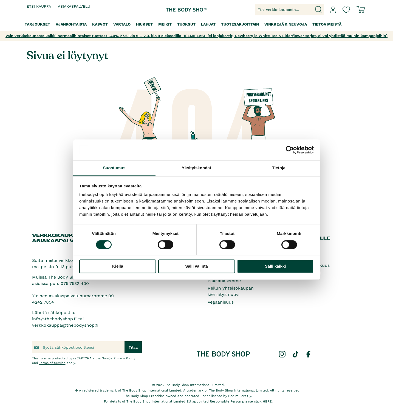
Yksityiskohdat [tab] (196, 168)
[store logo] (179, 9)
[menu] (196, 24)
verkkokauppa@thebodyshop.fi (65, 325)
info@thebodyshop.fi (54, 318)
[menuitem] (37, 24)
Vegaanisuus (221, 302)
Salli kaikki (275, 266)
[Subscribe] (133, 347)
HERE (267, 401)
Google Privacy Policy (118, 358)
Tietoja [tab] (278, 168)
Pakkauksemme (224, 280)
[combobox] (289, 9)
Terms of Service (52, 363)
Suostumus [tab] (114, 168)
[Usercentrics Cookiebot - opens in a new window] (290, 150)
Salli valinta (196, 266)
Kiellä (117, 266)
